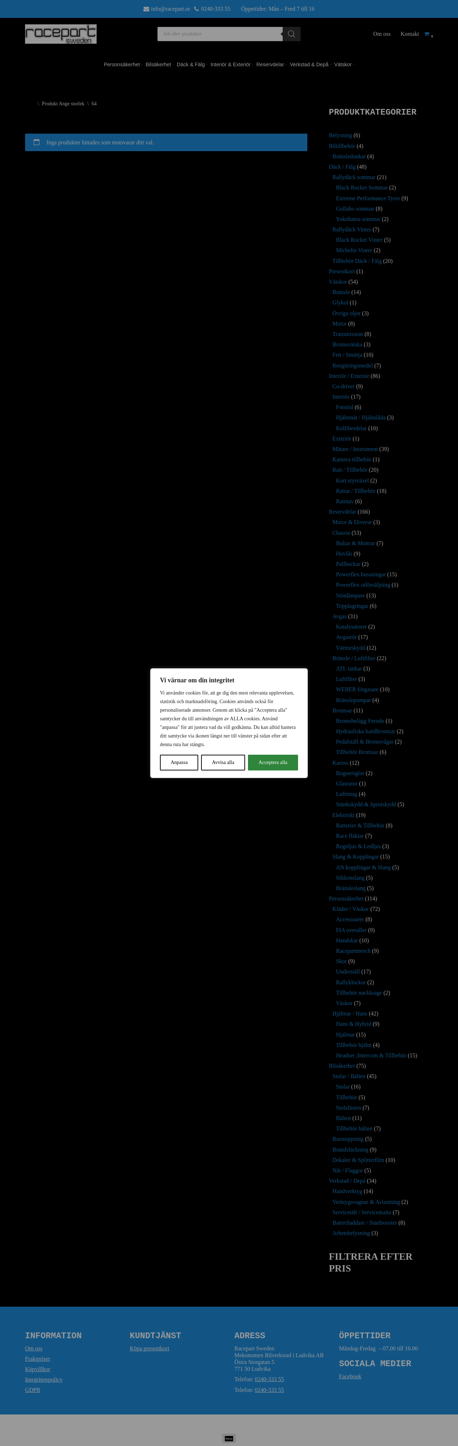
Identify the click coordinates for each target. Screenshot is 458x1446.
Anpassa (179, 762)
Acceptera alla (273, 762)
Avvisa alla (223, 762)
